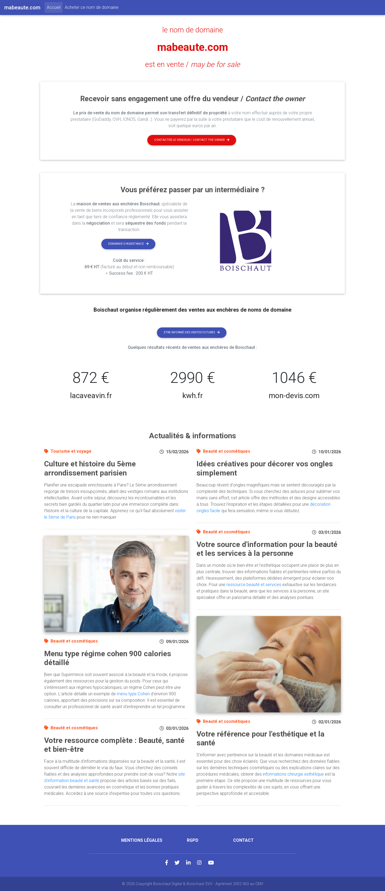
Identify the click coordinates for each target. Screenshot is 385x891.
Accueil (55, 7)
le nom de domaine (192, 30)
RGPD (192, 840)
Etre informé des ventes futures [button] (192, 332)
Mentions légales (141, 840)
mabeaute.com (192, 47)
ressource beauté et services (253, 584)
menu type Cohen (133, 693)
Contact (243, 840)
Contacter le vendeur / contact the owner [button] (191, 140)
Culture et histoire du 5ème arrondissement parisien (90, 468)
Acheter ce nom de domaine (91, 7)
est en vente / (192, 64)
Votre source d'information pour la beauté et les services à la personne (267, 549)
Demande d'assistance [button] (128, 244)
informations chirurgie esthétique (293, 774)
